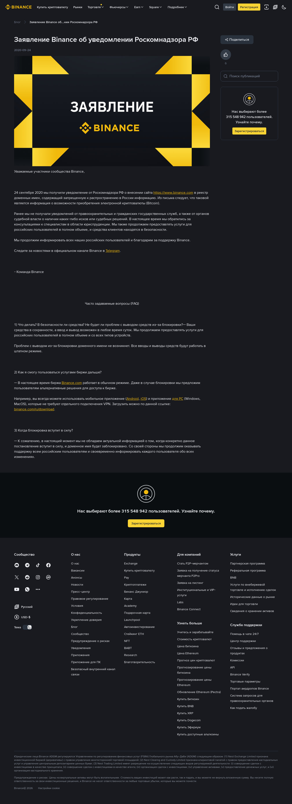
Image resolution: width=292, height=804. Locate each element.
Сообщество (80, 634)
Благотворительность (139, 662)
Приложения (80, 655)
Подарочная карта (137, 613)
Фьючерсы (119, 7)
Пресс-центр (80, 592)
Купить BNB (185, 706)
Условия (77, 606)
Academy (130, 606)
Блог (74, 627)
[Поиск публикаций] (252, 76)
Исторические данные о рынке (252, 597)
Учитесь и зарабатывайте (195, 632)
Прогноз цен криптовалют (196, 660)
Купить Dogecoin (189, 720)
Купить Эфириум (188, 727)
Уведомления (81, 648)
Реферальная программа (248, 570)
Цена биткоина (187, 646)
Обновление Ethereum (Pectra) (199, 692)
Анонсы (76, 577)
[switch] (27, 627)
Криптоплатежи (135, 584)
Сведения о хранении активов (252, 611)
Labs (180, 602)
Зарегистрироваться (249, 131)
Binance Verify (240, 674)
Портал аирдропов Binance (249, 688)
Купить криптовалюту (52, 7)
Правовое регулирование (89, 599)
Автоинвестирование (139, 627)
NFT (127, 641)
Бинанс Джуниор (136, 592)
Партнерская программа (247, 563)
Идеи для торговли (244, 604)
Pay (126, 577)
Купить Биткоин (188, 699)
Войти (229, 7)
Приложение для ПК (86, 662)
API (232, 667)
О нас (75, 563)
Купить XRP (185, 713)
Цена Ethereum (187, 653)
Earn (139, 7)
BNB (233, 577)
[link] (17, 22)
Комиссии (237, 660)
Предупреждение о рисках (90, 641)
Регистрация (249, 7)
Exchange (131, 563)
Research (130, 655)
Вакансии (77, 570)
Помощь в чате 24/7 (244, 634)
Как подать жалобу (243, 708)
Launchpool (132, 620)
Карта (128, 599)
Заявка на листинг (190, 583)
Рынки (77, 7)
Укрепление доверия (86, 620)
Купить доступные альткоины (198, 734)
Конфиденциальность (86, 613)
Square (155, 7)
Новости (77, 584)
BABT (128, 648)
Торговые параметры (245, 681)
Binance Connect (188, 609)
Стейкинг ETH (134, 634)
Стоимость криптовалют (194, 639)
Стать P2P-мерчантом (192, 563)
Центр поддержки (243, 641)
